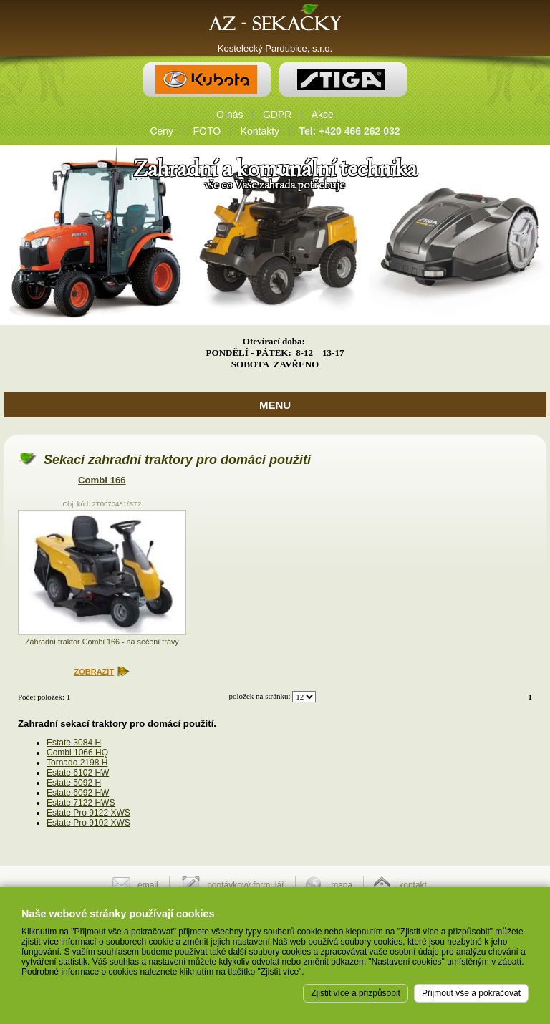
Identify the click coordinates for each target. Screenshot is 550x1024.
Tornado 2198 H (77, 763)
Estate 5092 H (74, 783)
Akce (323, 114)
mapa (341, 885)
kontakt (413, 885)
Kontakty (260, 131)
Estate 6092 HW (78, 793)
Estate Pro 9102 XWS (88, 823)
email (148, 885)
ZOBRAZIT (94, 671)
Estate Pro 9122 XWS (88, 813)
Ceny (161, 131)
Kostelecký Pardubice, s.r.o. (275, 48)
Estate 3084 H (74, 743)
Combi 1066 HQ (77, 753)
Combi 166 (102, 480)
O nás (229, 114)
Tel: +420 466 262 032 (349, 131)
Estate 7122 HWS (81, 803)
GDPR (277, 114)
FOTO (207, 131)
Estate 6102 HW (78, 773)
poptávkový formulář (245, 885)
